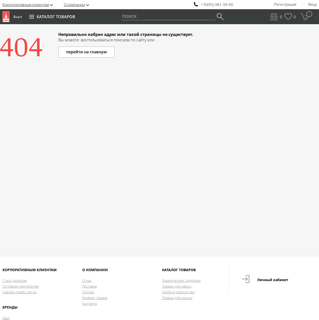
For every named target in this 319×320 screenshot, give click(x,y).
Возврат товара (94, 297)
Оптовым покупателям (20, 286)
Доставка (89, 286)
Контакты (89, 303)
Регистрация (285, 4)
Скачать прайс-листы (19, 292)
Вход (312, 4)
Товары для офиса (176, 286)
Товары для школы (177, 297)
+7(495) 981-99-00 (217, 4)
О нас (87, 280)
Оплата (88, 292)
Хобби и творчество (178, 292)
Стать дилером (14, 280)
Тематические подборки (181, 280)
